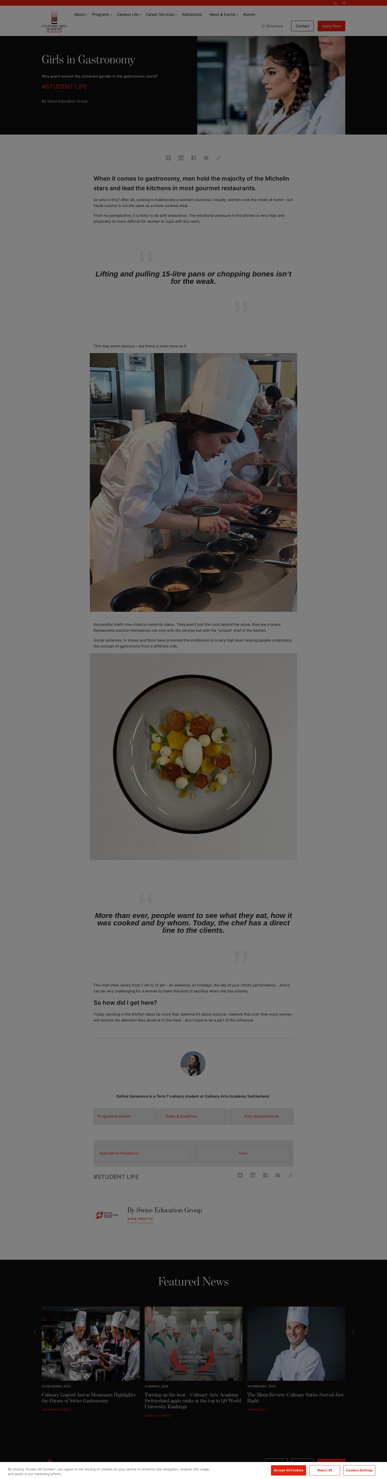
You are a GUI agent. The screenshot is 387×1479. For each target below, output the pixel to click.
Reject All (324, 1470)
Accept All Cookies (288, 1470)
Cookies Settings (359, 1470)
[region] (193, 1470)
